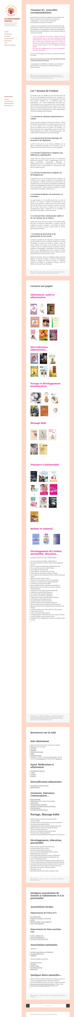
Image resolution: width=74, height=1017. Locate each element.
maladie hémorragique (58, 76)
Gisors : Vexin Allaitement (37, 923)
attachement (51, 271)
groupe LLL (59, 759)
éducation (39, 718)
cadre (36, 273)
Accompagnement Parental (45, 75)
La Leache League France (36, 954)
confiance (39, 273)
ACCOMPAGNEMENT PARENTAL (12, 20)
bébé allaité (40, 76)
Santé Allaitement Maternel (37, 771)
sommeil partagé (48, 719)
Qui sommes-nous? (8, 34)
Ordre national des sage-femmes (38, 804)
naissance (61, 718)
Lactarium (33, 776)
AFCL (31, 745)
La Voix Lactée (53, 757)
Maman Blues (34, 969)
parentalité (32, 719)
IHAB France (33, 801)
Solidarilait (33, 750)
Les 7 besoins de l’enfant (44, 90)
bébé (36, 76)
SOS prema (33, 964)
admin (41, 271)
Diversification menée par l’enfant (39, 785)
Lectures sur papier (41, 286)
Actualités (6, 31)
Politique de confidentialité (9, 45)
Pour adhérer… (7, 36)
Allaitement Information (36, 752)
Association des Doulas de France (39, 810)
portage (37, 719)
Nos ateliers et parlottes (9, 38)
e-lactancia (33, 774)
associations (60, 995)
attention (56, 271)
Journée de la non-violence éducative (40, 985)
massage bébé (51, 718)
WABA (32, 753)
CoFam (39, 980)
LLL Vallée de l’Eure (35, 916)
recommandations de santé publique (37, 78)
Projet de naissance (35, 808)
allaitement (32, 76)
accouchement (55, 715)
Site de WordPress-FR (8, 105)
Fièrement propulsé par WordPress (50, 1014)
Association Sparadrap (36, 967)
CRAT (33, 772)
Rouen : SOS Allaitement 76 (37, 937)
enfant (43, 273)
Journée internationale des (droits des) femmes (42, 984)
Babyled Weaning (35, 787)
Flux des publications (8, 101)
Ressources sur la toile (43, 732)
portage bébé (41, 719)
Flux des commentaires (9, 103)
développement (42, 717)
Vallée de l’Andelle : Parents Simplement (40, 922)
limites (51, 273)
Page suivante (68, 1005)
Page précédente (28, 1005)
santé (47, 78)
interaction (47, 273)
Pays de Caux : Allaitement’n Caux (39, 939)
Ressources (48, 715)
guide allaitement (44, 718)
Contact (5, 43)
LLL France (33, 746)
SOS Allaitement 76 (41, 759)
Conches (32, 920)
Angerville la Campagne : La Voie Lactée (40, 918)
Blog (58, 75)
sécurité (57, 273)
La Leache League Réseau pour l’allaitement (41, 952)
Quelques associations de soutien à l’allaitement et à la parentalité (47, 895)
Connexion (6, 99)
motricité (56, 718)
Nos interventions (8, 40)
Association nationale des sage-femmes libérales (43, 806)
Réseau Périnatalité (35, 799)
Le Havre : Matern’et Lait (36, 935)
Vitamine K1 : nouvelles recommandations (43, 11)
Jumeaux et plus (34, 966)
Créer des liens (34, 803)
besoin (60, 271)
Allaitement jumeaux (36, 755)
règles (54, 273)
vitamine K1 (50, 78)
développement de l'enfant (48, 76)
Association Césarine (35, 962)
